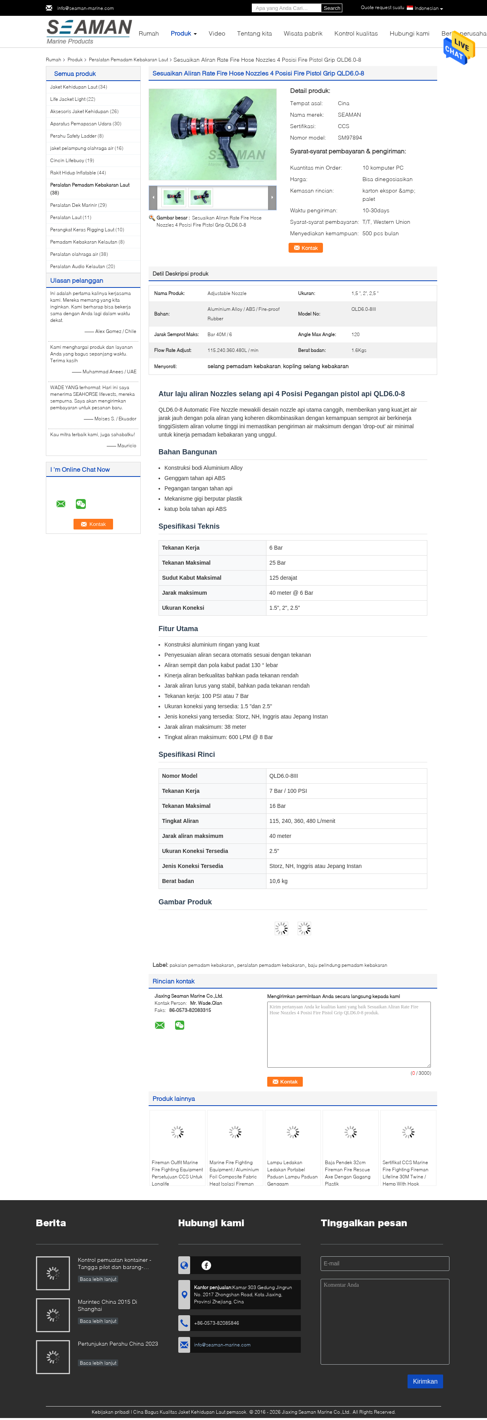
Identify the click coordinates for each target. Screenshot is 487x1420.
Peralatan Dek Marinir (73, 205)
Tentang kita (254, 33)
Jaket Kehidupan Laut (73, 87)
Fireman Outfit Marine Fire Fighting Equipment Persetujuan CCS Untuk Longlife (177, 1173)
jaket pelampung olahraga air (81, 148)
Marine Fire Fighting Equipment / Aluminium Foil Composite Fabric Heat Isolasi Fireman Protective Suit (234, 1176)
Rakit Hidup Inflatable (73, 173)
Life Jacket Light (67, 99)
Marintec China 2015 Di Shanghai (107, 1305)
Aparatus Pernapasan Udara (80, 124)
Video (217, 33)
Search (332, 8)
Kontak (310, 248)
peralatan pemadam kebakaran (271, 965)
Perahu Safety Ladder (73, 136)
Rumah (149, 33)
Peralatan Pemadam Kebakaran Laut (128, 59)
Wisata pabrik (303, 33)
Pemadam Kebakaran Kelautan (83, 242)
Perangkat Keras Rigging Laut (82, 230)
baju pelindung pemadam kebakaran (347, 965)
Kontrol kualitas (356, 33)
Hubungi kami (410, 33)
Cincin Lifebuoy (67, 160)
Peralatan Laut (65, 217)
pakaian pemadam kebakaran (202, 965)
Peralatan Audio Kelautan (77, 266)
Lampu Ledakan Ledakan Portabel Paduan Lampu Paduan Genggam (292, 1173)
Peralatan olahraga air (74, 254)
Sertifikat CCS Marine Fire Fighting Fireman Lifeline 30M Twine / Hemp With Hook (405, 1173)
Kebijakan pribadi (111, 1412)
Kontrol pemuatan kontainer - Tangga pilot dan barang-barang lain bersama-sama (114, 1264)
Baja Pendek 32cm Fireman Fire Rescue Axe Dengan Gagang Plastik (347, 1173)
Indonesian (429, 8)
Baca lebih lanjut (98, 1279)
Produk (181, 33)
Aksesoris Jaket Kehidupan (79, 111)
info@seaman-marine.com (85, 8)
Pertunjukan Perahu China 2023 (118, 1343)
